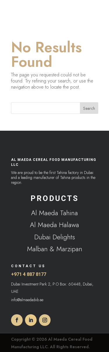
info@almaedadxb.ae (27, 300)
